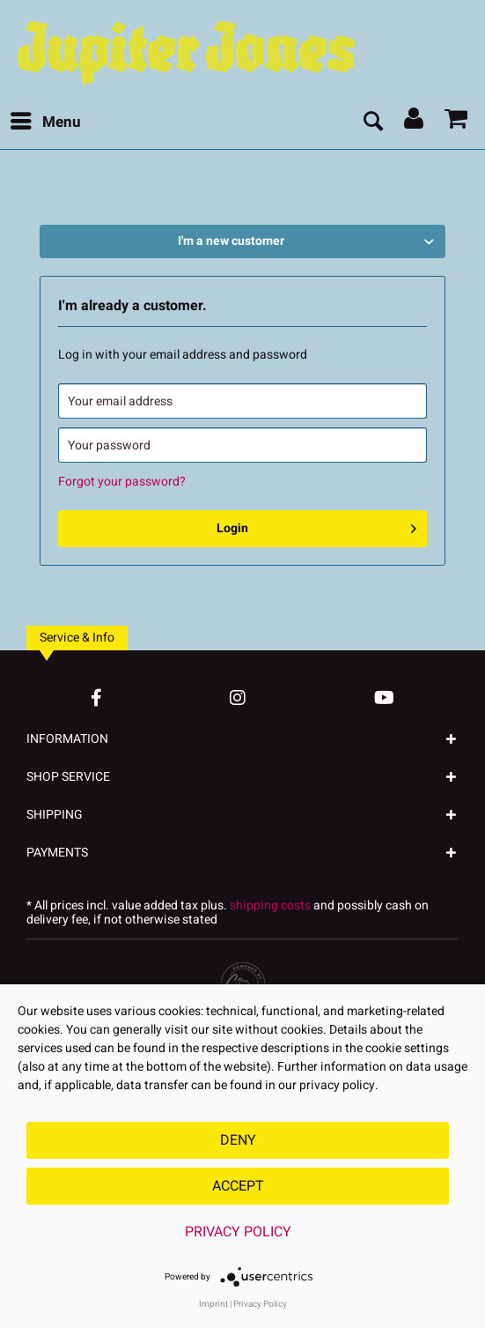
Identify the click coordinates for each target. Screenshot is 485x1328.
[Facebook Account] (96, 697)
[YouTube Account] (384, 697)
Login (317, 526)
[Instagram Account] (238, 697)
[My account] (414, 122)
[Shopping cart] (456, 122)
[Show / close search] (372, 122)
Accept (238, 1186)
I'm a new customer (231, 241)
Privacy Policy (238, 1232)
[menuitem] (45, 122)
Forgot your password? (122, 481)
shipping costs (270, 905)
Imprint (213, 1304)
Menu (46, 120)
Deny (238, 1140)
